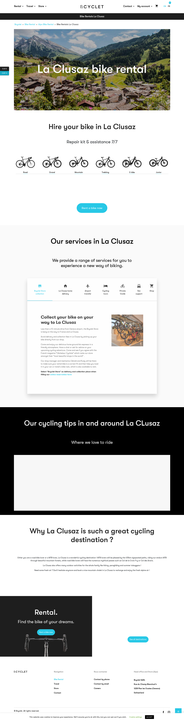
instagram (169, 712)
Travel (29, 6)
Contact (127, 6)
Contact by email (101, 684)
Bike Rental (30, 24)
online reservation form (61, 374)
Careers (97, 688)
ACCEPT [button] (149, 717)
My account (143, 6)
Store (41, 6)
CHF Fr (5, 73)
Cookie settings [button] (135, 717)
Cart (156, 6)
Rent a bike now (92, 208)
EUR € (5, 69)
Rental (17, 6)
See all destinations (138, 639)
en (165, 6)
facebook (163, 712)
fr (169, 6)
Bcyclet (18, 24)
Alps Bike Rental (46, 24)
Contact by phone (102, 679)
